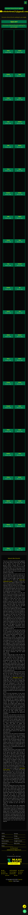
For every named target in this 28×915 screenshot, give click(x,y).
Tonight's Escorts (18, 841)
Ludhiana (21, 870)
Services (16, 833)
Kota (16, 875)
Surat (8, 875)
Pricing (15, 836)
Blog (3, 838)
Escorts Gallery (5, 841)
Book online (17, 843)
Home (3, 833)
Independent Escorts (17, 677)
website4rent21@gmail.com (15, 11)
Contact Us (16, 838)
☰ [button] (25, 2)
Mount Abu (5, 873)
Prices (3, 845)
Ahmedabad (14, 870)
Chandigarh (13, 872)
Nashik (4, 872)
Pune (20, 873)
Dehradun (13, 873)
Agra (3, 870)
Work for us (4, 843)
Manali (21, 872)
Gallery (3, 836)
